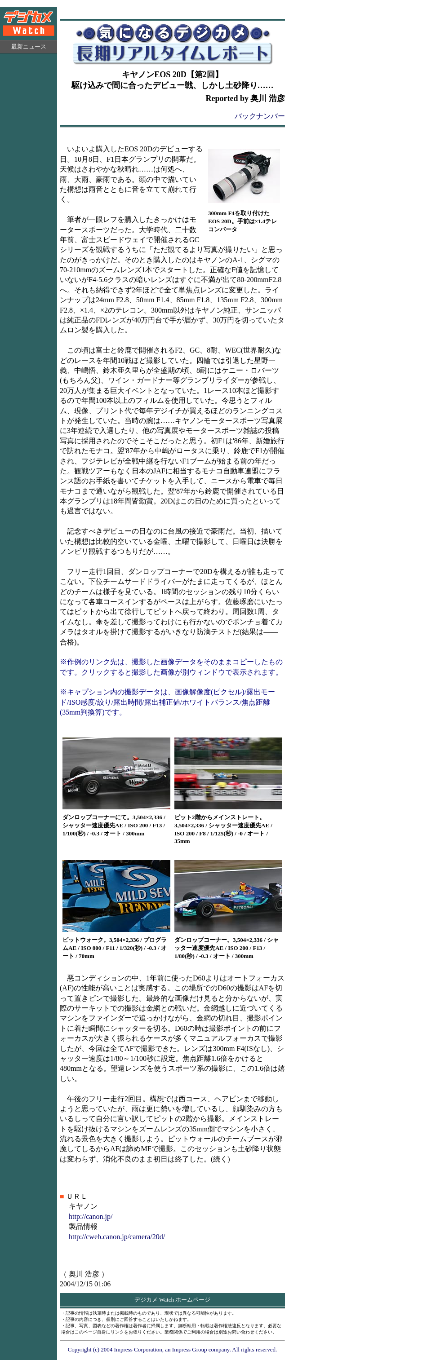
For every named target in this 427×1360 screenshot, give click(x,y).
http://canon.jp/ (90, 1216)
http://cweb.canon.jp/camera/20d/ (117, 1237)
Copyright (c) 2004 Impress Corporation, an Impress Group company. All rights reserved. (172, 1349)
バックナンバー (260, 116)
